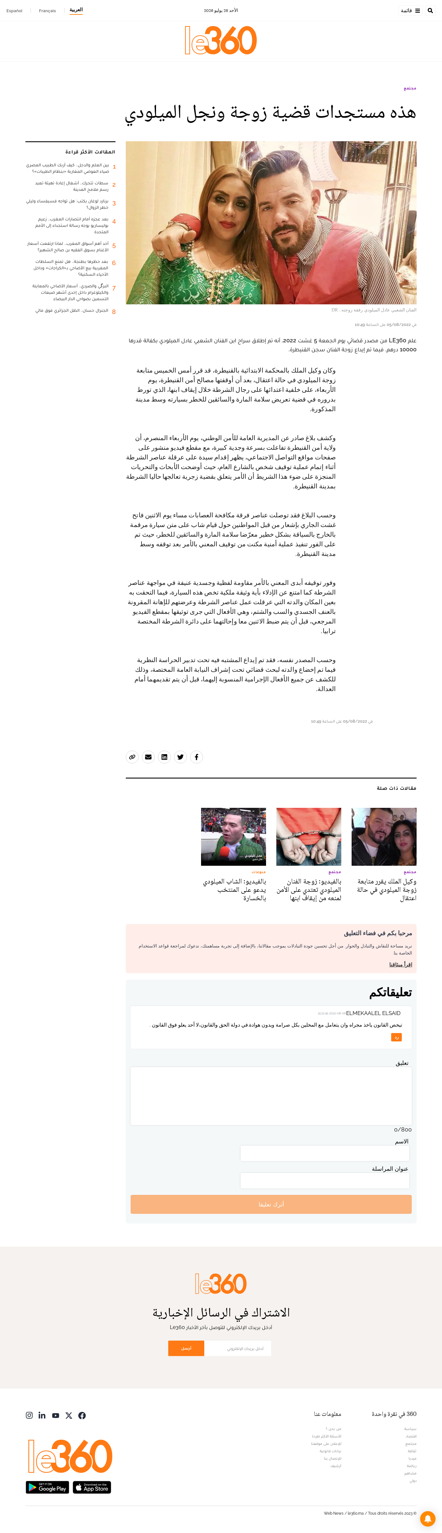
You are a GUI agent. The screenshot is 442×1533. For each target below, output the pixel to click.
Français (47, 10)
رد (397, 1037)
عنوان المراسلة (390, 1168)
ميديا (413, 1458)
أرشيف (335, 1466)
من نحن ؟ (333, 1429)
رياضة (412, 1466)
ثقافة (412, 1451)
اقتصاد (411, 1436)
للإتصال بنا (332, 1458)
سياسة (410, 1429)
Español (14, 10)
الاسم (402, 1141)
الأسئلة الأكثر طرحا (326, 1436)
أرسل (186, 1348)
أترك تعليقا (271, 1204)
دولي (413, 1480)
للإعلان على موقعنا (326, 1443)
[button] (428, 1519)
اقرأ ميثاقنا (400, 965)
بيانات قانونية (330, 1451)
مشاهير (410, 1473)
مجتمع (410, 88)
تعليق (402, 1062)
